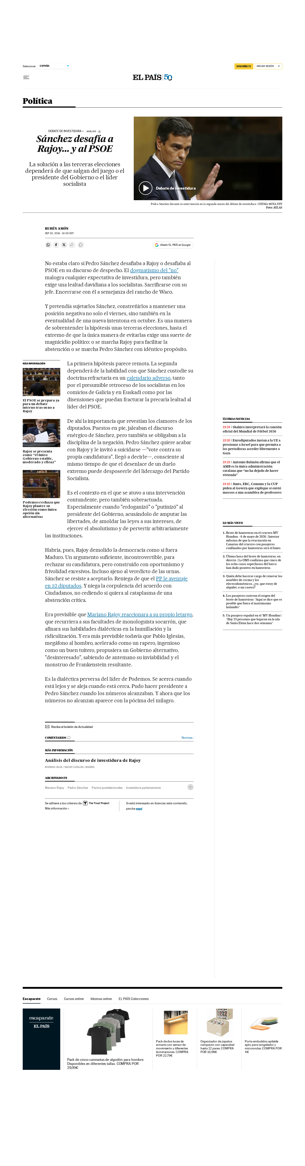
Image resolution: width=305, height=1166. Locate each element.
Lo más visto (233, 523)
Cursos (52, 999)
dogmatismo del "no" (154, 270)
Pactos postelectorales (107, 787)
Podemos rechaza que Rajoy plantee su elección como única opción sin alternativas (41, 510)
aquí (139, 808)
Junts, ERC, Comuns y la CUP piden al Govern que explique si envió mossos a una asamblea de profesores (252, 488)
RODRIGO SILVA (53, 767)
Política (37, 101)
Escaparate (31, 999)
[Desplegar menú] (26, 77)
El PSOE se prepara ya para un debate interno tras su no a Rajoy (41, 406)
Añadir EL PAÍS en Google (175, 244)
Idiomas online (101, 999)
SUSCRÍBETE (243, 66)
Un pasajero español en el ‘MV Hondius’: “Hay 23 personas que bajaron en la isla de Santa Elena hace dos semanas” (254, 619)
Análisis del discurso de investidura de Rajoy (93, 761)
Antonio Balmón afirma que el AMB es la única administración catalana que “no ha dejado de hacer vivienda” (251, 468)
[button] (208, 158)
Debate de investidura (64, 131)
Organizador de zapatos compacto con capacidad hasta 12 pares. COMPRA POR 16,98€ (217, 1047)
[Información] (99, 131)
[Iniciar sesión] (268, 66)
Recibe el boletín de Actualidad (72, 727)
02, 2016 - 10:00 (59, 233)
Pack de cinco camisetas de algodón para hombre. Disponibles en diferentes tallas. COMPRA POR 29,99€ (105, 1064)
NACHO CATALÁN (74, 767)
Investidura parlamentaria (143, 787)
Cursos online (74, 999)
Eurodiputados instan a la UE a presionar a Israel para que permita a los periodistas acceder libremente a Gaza (252, 446)
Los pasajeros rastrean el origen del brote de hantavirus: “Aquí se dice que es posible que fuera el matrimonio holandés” (254, 601)
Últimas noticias (236, 419)
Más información (57, 808)
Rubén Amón (57, 228)
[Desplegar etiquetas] (190, 787)
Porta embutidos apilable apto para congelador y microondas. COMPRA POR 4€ (263, 1047)
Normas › (188, 737)
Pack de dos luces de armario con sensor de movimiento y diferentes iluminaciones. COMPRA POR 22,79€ (172, 1048)
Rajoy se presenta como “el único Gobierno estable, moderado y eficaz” (39, 457)
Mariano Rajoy (54, 787)
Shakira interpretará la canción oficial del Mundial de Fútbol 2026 (252, 429)
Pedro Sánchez (78, 787)
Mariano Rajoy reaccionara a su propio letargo (139, 614)
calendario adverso (148, 378)
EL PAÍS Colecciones (134, 999)
